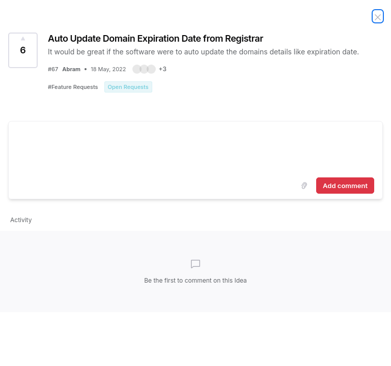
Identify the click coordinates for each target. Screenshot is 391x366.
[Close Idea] (378, 16)
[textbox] (195, 147)
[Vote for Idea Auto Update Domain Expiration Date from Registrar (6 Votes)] (23, 50)
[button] (149, 69)
